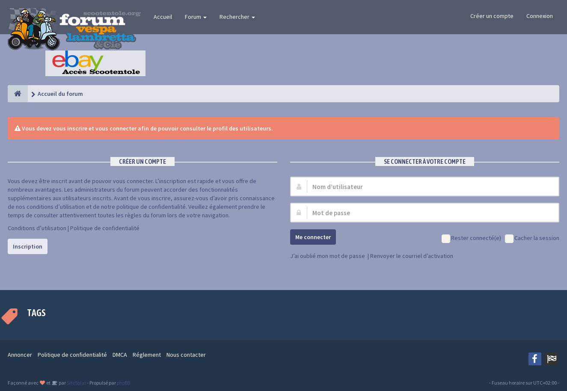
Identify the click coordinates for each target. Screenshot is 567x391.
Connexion (539, 16)
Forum (196, 17)
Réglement (147, 354)
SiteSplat (76, 382)
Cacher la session (532, 238)
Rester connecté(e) (471, 238)
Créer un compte (492, 16)
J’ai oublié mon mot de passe (327, 256)
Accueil (163, 17)
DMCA (120, 354)
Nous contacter (186, 354)
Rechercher (237, 17)
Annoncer (20, 354)
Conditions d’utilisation (37, 228)
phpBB (123, 382)
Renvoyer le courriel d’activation (411, 256)
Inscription (27, 246)
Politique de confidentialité (105, 228)
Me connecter (313, 237)
